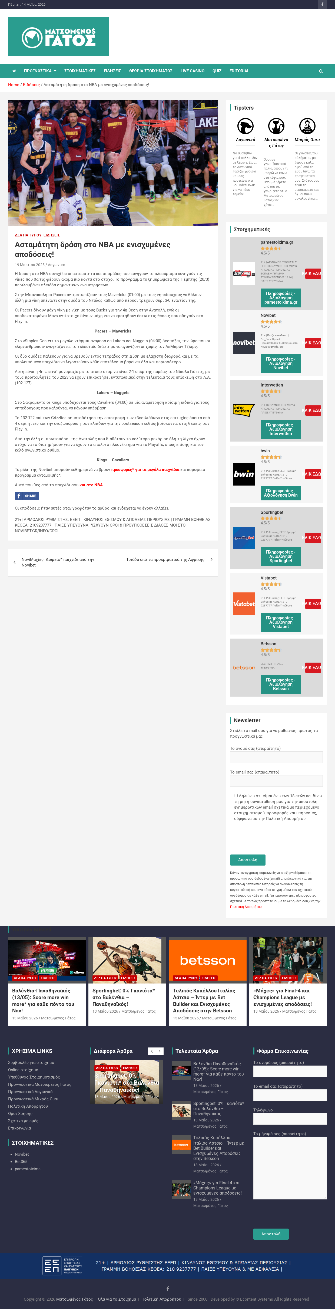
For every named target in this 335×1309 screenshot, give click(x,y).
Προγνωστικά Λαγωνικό (30, 1091)
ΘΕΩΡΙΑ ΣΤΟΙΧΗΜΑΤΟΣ (151, 71)
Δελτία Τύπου (28, 235)
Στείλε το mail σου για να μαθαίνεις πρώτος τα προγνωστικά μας (274, 733)
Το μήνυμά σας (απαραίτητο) (290, 1166)
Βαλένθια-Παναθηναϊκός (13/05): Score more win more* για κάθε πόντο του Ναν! (43, 1001)
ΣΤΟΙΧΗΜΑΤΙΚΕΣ (80, 71)
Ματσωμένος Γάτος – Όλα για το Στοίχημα (96, 1299)
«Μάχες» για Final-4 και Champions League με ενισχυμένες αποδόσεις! (282, 997)
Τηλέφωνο (290, 1114)
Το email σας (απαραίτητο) (276, 776)
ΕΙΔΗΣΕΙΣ (112, 71)
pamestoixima (28, 1168)
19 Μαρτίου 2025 (30, 265)
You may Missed (31, 929)
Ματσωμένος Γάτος (58, 1018)
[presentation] (271, 838)
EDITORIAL (239, 71)
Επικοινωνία (19, 1128)
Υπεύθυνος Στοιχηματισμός (34, 1077)
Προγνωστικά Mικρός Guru (33, 1099)
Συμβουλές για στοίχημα (31, 1062)
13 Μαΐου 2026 (25, 1018)
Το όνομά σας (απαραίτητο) (276, 752)
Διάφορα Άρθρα (113, 1051)
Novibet (22, 1154)
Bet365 (21, 1161)
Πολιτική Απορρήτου (246, 907)
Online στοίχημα (23, 1069)
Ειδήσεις (52, 235)
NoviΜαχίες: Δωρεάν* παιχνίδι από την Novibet (58, 562)
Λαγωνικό (56, 265)
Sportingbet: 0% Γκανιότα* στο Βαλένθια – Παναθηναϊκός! (123, 997)
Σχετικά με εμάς (23, 1120)
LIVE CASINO (192, 71)
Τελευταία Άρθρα (196, 1051)
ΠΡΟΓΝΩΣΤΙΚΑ (38, 71)
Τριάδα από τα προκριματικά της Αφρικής (165, 559)
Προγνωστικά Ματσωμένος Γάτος (39, 1084)
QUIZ (217, 71)
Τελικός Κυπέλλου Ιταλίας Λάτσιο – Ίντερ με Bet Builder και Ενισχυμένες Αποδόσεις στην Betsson (204, 1001)
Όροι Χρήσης (20, 1113)
